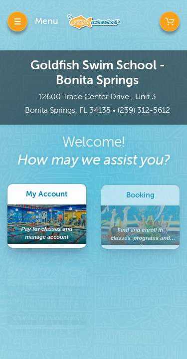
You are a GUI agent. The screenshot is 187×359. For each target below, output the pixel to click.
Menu (46, 21)
